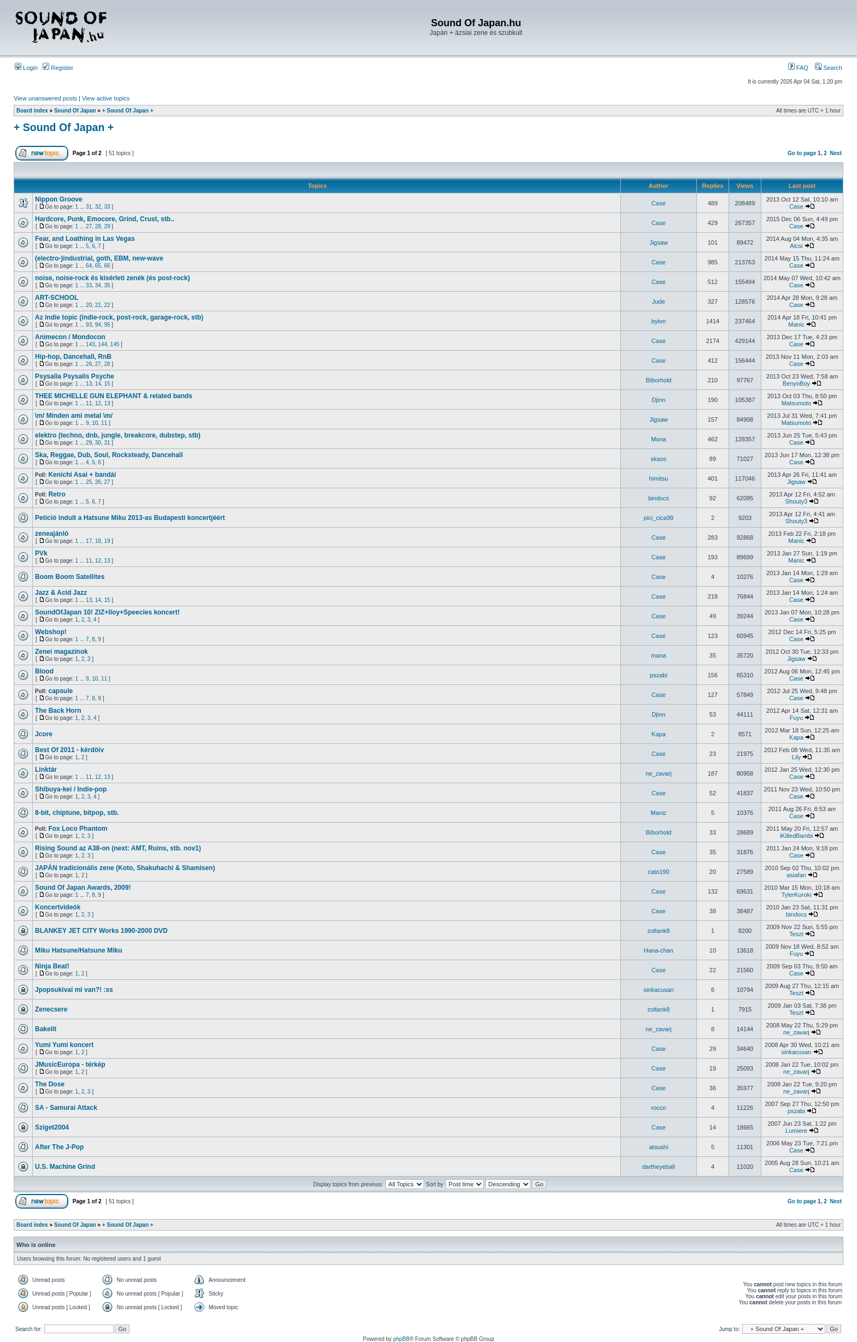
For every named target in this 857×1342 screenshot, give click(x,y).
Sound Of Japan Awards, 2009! (83, 887)
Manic (796, 324)
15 (107, 384)
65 (98, 266)
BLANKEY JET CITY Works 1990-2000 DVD (101, 931)
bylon (658, 321)
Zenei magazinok (61, 651)
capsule (60, 691)
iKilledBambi (796, 835)
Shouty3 (796, 501)
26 (89, 364)
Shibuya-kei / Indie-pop (71, 789)
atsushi (658, 1147)
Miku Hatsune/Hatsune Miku (78, 950)
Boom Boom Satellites (69, 577)
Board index (32, 111)
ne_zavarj (658, 773)
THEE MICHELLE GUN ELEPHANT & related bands (113, 396)
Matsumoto (796, 403)
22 (107, 305)
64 (89, 266)
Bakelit (45, 1029)
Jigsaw (658, 242)
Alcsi (796, 246)
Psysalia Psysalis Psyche (74, 376)
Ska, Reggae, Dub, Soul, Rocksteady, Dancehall (109, 455)
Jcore (43, 734)
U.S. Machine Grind (65, 1166)
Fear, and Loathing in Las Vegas (85, 239)
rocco (658, 1107)
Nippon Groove (59, 199)
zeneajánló (51, 533)
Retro (56, 494)
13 (89, 384)
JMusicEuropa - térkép (70, 1064)
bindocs (658, 498)
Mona (658, 439)
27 (89, 226)
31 (89, 207)
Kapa (658, 734)
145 (115, 344)
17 (89, 541)
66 (107, 266)
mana (658, 655)
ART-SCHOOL (56, 297)
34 (98, 285)
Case (658, 203)
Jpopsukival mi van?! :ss (74, 990)
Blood (44, 671)
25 (89, 482)
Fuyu (796, 717)
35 (107, 285)
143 (90, 344)
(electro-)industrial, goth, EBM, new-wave (99, 258)
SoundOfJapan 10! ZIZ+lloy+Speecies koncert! (107, 612)
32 (98, 207)
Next (836, 153)
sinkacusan (658, 989)
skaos (659, 459)
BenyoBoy (796, 383)
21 (98, 305)
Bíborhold (658, 380)
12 (98, 403)
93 (89, 325)
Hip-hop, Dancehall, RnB (73, 356)
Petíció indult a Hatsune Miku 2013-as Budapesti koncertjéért (130, 518)
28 (98, 226)
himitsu (658, 478)
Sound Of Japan (75, 111)
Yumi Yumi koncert (64, 1045)
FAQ (798, 67)
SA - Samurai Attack (66, 1108)
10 (95, 423)
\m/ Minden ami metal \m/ (74, 415)
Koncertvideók (57, 907)
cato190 (658, 871)
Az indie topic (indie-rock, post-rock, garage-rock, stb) (119, 317)
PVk (41, 553)
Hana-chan (658, 950)
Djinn (658, 400)
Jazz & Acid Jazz (61, 592)
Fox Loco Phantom (77, 828)
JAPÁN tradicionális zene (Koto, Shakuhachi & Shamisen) (125, 868)
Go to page (802, 153)
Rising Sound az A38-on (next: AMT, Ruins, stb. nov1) (118, 848)
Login (26, 67)
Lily (796, 757)
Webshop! (51, 632)
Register (58, 67)
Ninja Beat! (52, 966)
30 (98, 443)
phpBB (401, 1339)
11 (89, 403)
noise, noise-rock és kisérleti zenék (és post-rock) (112, 278)
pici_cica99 (658, 518)
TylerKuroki (796, 894)
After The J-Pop (59, 1147)
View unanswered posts (45, 98)
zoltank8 (658, 930)
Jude (658, 301)
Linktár (46, 769)
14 (98, 384)
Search (828, 67)
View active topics (106, 98)
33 (107, 207)
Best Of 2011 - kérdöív (69, 750)
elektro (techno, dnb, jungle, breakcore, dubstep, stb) (118, 435)
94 (98, 325)
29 (107, 226)
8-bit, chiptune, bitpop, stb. (77, 813)
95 (107, 325)
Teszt (796, 934)
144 (102, 344)
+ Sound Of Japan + (128, 111)
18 (98, 541)
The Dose (49, 1084)
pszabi (658, 675)
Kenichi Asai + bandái (82, 474)
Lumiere (796, 1130)
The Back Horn (58, 710)
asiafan (796, 875)
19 (107, 541)
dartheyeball (658, 1166)
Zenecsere (51, 1009)
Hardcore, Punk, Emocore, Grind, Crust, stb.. (104, 219)
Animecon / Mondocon (70, 337)
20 (89, 305)
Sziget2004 (52, 1127)
